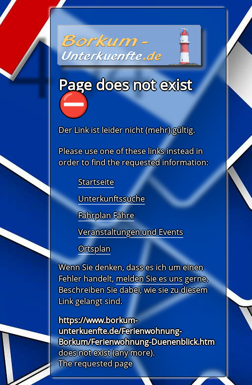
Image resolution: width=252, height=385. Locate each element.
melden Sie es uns (149, 278)
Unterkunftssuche (111, 198)
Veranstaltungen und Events (130, 232)
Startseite (96, 182)
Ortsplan (94, 248)
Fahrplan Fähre (106, 215)
